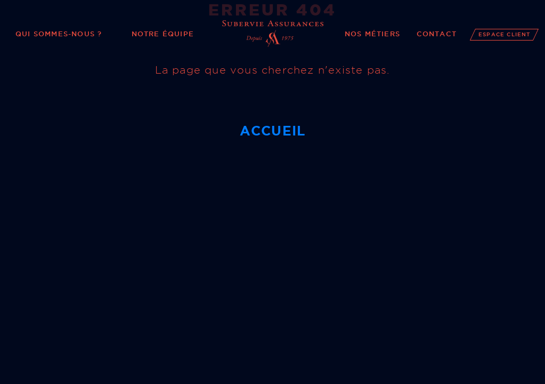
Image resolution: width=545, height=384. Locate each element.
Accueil (272, 130)
